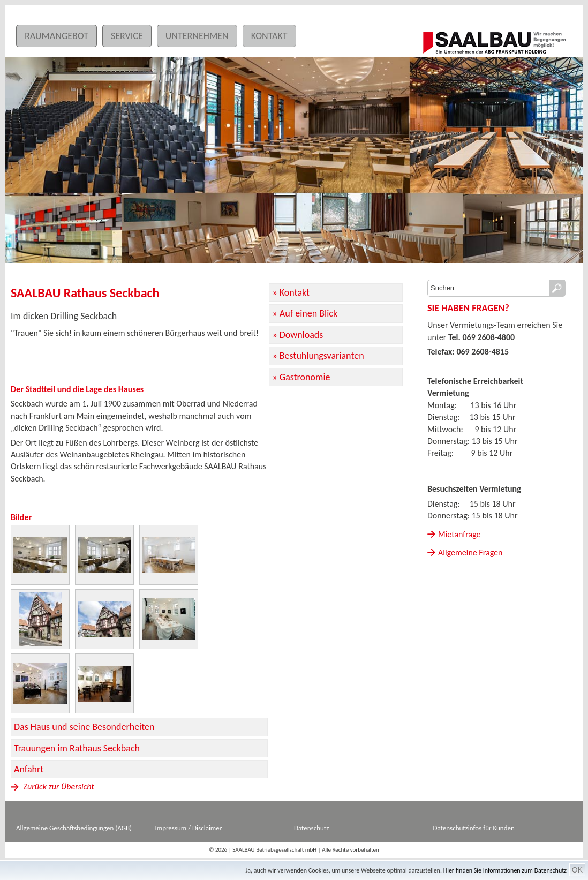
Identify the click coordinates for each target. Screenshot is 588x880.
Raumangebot (56, 36)
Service (127, 36)
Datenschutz (311, 828)
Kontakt (269, 36)
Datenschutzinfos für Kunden (474, 828)
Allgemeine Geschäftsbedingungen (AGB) (74, 828)
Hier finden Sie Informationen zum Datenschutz (505, 870)
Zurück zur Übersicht (52, 786)
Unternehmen (197, 36)
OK (577, 870)
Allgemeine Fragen (470, 552)
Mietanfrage (459, 534)
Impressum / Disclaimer (188, 828)
